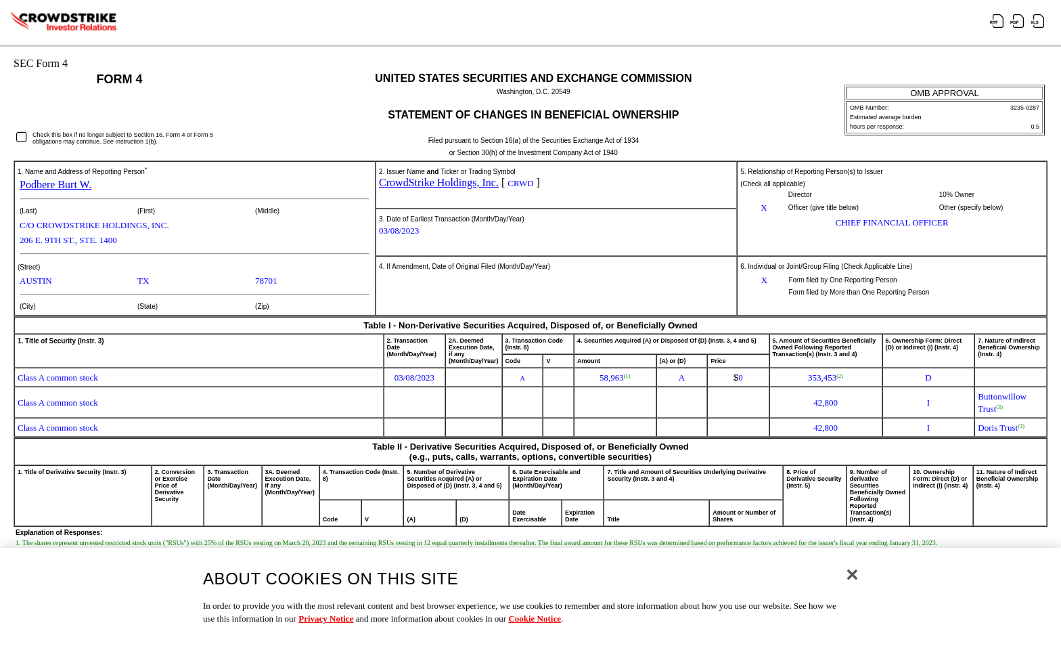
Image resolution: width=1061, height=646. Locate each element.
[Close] (852, 583)
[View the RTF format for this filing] (999, 22)
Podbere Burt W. (55, 184)
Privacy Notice (325, 628)
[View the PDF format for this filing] (1020, 22)
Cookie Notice (534, 628)
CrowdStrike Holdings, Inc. (439, 182)
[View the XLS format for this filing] (1040, 22)
